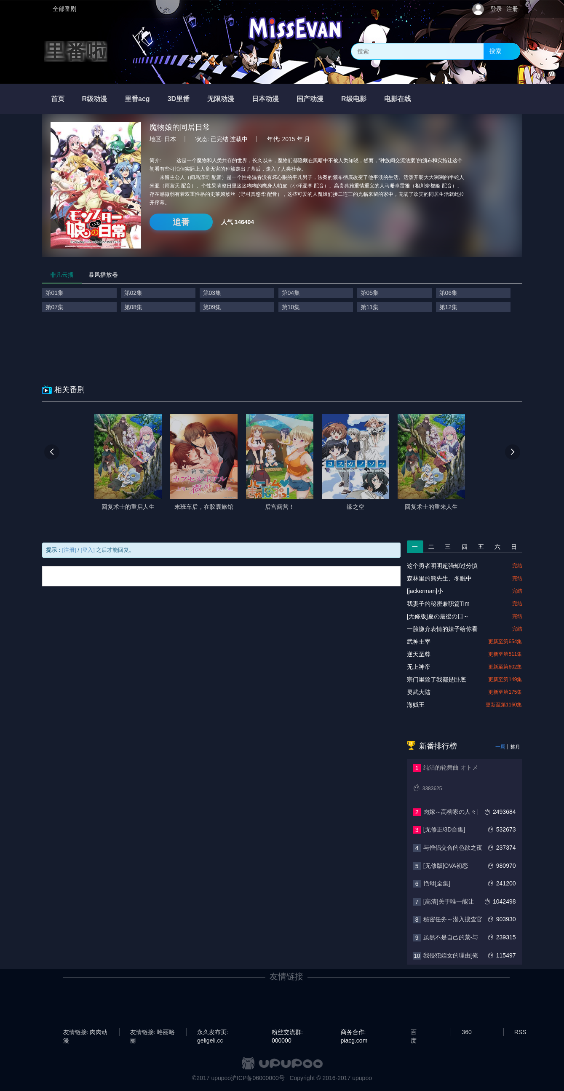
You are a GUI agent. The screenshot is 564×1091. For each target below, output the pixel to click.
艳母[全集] (436, 883)
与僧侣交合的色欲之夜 (452, 847)
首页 (57, 98)
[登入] (88, 550)
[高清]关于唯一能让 (448, 901)
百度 (414, 1032)
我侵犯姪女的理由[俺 (450, 955)
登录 (496, 8)
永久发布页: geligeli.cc (212, 1032)
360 (466, 1032)
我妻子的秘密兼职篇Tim (438, 603)
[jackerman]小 (425, 591)
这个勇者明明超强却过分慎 (442, 565)
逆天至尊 (418, 654)
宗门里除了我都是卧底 (436, 679)
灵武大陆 (418, 692)
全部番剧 (64, 8)
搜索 (495, 51)
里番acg (137, 98)
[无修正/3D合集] (444, 829)
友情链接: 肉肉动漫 (85, 1032)
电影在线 (397, 98)
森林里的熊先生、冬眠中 (439, 578)
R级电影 (353, 98)
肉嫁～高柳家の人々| (450, 811)
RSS (520, 1032)
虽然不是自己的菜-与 (450, 937)
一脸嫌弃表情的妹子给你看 (442, 629)
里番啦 (75, 51)
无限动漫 (220, 98)
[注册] (69, 550)
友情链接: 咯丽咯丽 (152, 1032)
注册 (512, 8)
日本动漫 (265, 98)
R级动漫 (94, 98)
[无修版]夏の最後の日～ (438, 616)
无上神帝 (418, 666)
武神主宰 (418, 641)
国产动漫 (310, 98)
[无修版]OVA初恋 (445, 865)
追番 (181, 222)
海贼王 (416, 704)
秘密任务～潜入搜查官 (452, 919)
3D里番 (179, 98)
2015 (288, 139)
